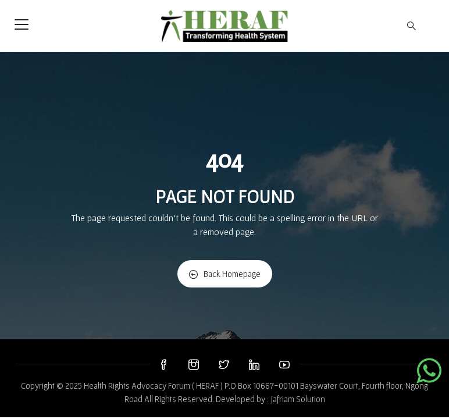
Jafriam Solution (297, 399)
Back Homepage (225, 274)
